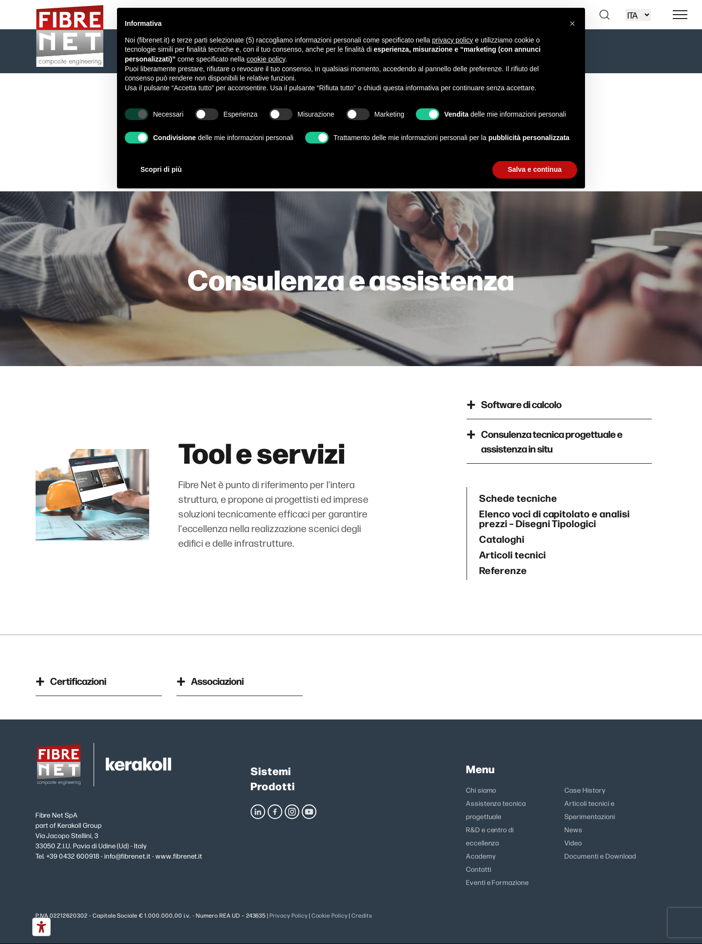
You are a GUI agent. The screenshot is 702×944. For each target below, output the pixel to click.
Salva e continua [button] (535, 169)
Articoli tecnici (512, 554)
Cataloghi (502, 538)
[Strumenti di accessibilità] (41, 927)
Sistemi (271, 770)
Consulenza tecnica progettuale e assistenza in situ (552, 441)
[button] (572, 23)
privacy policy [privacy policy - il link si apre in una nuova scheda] (452, 40)
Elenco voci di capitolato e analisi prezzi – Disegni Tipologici (554, 518)
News (574, 829)
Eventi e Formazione (497, 882)
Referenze (503, 569)
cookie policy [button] (266, 59)
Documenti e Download (600, 855)
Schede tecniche (518, 497)
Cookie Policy (330, 915)
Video (573, 842)
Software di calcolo (521, 403)
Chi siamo (481, 789)
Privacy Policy (288, 915)
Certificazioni (78, 680)
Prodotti (273, 785)
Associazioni (217, 680)
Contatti (478, 868)
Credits (361, 915)
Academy (481, 855)
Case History (585, 789)
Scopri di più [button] (161, 169)
